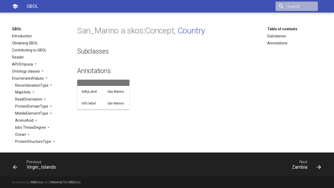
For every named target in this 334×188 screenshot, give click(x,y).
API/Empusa (23, 64)
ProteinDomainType (32, 106)
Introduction (22, 36)
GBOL (17, 29)
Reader (18, 57)
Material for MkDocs (65, 182)
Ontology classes (26, 71)
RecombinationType (32, 85)
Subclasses (276, 36)
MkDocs (37, 182)
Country (191, 31)
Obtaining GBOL (25, 43)
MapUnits (23, 92)
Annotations (277, 43)
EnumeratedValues (28, 78)
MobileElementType (32, 113)
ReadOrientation (29, 99)
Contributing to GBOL (29, 50)
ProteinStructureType (33, 141)
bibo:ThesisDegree (31, 127)
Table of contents (282, 29)
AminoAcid (24, 120)
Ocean (21, 134)
